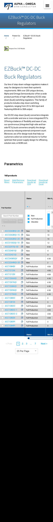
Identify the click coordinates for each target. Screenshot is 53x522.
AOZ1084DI (10, 266)
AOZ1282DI (10, 318)
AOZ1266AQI (11, 278)
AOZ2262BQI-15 (12, 235)
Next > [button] (44, 343)
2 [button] (22, 343)
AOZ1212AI (10, 270)
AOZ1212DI (10, 274)
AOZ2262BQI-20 (12, 239)
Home (6, 36)
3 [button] (26, 343)
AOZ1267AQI (11, 282)
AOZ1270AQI (11, 294)
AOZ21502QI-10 (12, 243)
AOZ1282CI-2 (11, 314)
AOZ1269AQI (11, 290)
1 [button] (18, 343)
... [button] (31, 343)
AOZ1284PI (10, 326)
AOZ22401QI (10, 251)
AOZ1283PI (10, 322)
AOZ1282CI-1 (11, 310)
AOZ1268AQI (11, 286)
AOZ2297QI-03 (11, 247)
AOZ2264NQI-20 (12, 263)
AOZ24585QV (11, 259)
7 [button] (35, 343)
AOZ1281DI (10, 302)
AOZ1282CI (10, 306)
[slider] (48, 212)
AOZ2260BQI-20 (12, 231)
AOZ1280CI (10, 298)
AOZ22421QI (10, 255)
